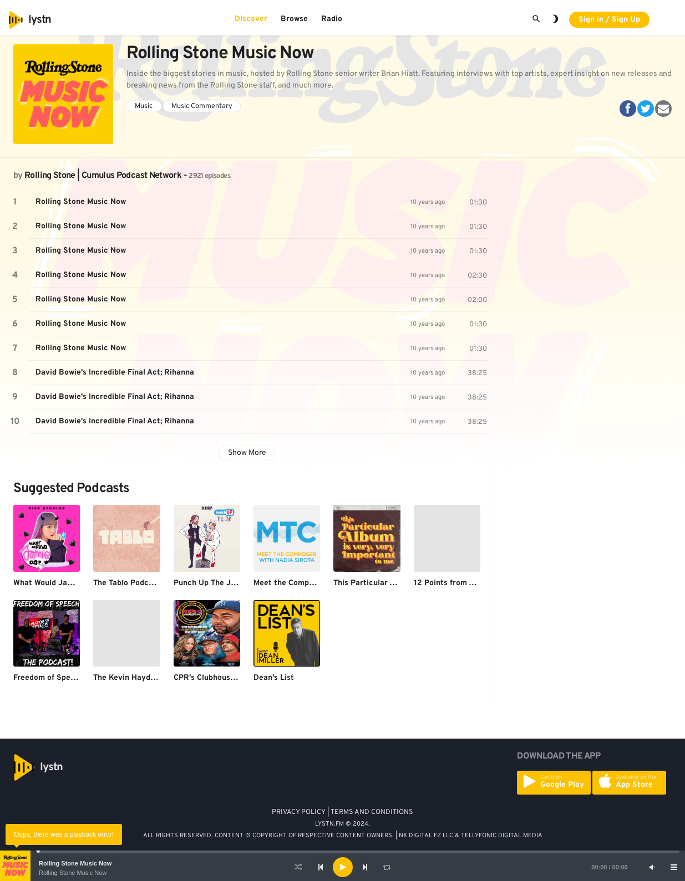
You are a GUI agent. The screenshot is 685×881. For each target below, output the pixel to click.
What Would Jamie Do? (55, 583)
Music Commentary (201, 106)
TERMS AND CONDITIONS (372, 812)
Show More (247, 453)
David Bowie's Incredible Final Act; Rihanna (114, 372)
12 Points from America (457, 583)
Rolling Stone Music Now (75, 863)
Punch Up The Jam (208, 583)
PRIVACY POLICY (299, 812)
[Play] (343, 867)
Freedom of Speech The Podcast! (73, 678)
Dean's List (273, 678)
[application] (342, 867)
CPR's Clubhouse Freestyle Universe (240, 678)
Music (144, 106)
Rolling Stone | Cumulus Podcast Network (102, 175)
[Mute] (652, 867)
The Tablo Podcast (126, 583)
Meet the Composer (289, 583)
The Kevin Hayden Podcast (142, 678)
